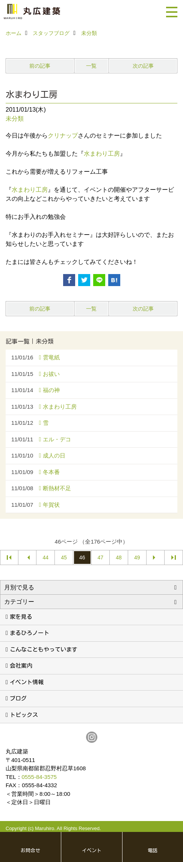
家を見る (21, 617)
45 (64, 557)
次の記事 (143, 66)
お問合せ (30, 850)
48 (119, 557)
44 (45, 557)
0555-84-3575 (39, 777)
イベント (91, 850)
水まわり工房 (102, 153)
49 (137, 557)
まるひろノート (29, 633)
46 (82, 557)
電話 (152, 850)
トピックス (24, 715)
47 (101, 557)
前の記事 (39, 66)
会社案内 (21, 665)
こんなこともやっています (43, 649)
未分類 (15, 118)
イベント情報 (27, 682)
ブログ (18, 698)
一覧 (91, 66)
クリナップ (63, 135)
